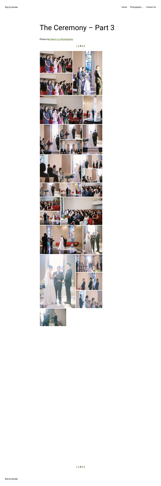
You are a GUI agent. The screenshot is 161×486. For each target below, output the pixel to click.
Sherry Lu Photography (61, 39)
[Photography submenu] (142, 7)
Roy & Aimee (11, 7)
